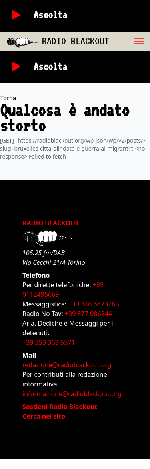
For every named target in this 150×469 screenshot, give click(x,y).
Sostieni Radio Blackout (59, 406)
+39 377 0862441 (90, 313)
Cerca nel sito (43, 416)
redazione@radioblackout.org (66, 364)
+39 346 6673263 (93, 304)
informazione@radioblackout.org (72, 393)
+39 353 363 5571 (48, 342)
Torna (8, 98)
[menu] (130, 41)
